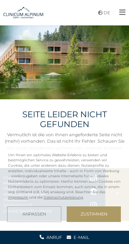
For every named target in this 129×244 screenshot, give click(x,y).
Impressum (18, 197)
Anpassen (34, 214)
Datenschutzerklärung (63, 197)
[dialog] (64, 187)
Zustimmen (94, 214)
